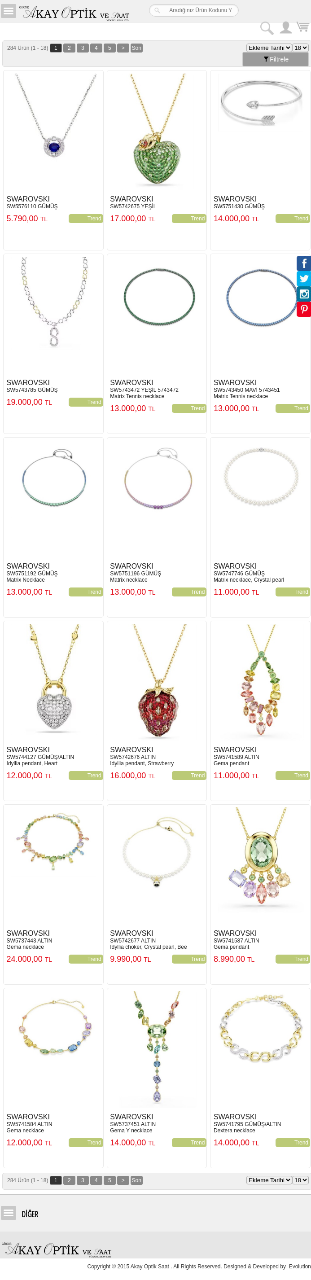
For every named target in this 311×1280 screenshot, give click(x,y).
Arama (266, 27)
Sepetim (302, 28)
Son (136, 48)
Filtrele (276, 59)
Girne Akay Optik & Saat (74, 11)
